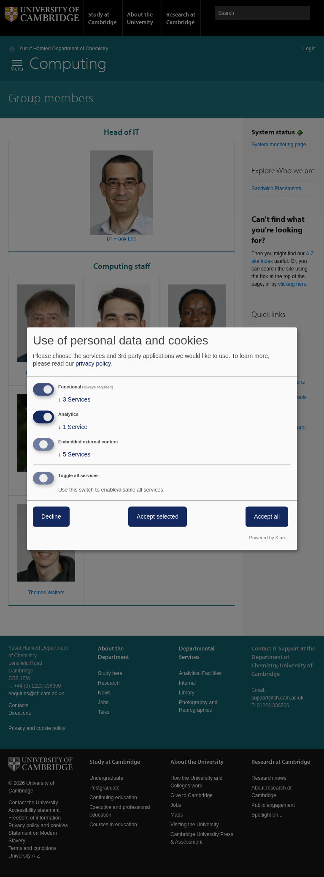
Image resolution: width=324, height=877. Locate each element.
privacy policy (93, 364)
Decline (51, 516)
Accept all (267, 516)
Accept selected (157, 516)
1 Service (72, 427)
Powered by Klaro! (268, 537)
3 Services (74, 400)
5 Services (74, 454)
